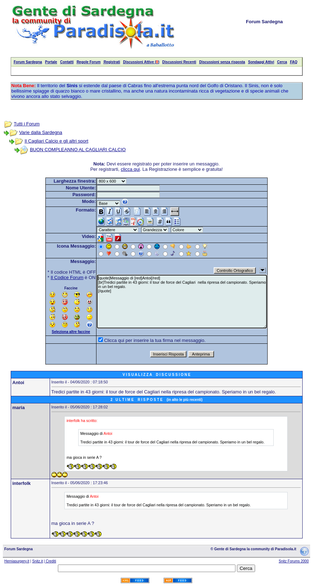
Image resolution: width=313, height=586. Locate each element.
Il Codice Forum (67, 277)
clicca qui (130, 169)
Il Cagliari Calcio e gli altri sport (56, 141)
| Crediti (50, 561)
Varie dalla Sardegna (40, 132)
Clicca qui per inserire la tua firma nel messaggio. (154, 340)
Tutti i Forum (26, 123)
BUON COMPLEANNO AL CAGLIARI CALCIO (78, 149)
